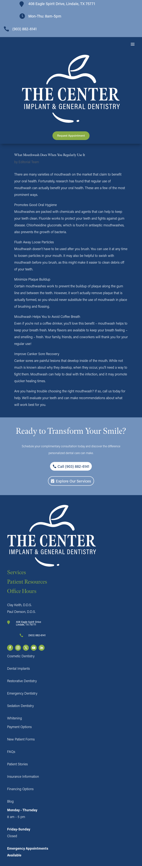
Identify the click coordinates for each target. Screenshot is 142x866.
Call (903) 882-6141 (73, 466)
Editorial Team (29, 162)
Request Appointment (71, 135)
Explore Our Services (73, 481)
